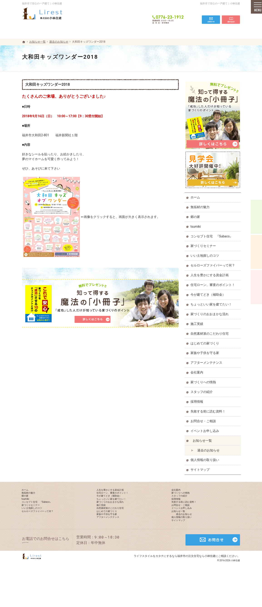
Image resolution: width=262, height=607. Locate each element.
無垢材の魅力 (200, 205)
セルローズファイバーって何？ (213, 263)
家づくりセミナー (204, 244)
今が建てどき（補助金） (208, 292)
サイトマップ (200, 468)
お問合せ (211, 16)
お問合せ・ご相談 (204, 419)
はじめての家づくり (205, 341)
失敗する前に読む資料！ (208, 409)
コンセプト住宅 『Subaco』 (212, 234)
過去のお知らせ (209, 448)
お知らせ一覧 (203, 438)
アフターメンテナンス (207, 361)
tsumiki (196, 224)
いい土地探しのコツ (205, 254)
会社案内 (197, 370)
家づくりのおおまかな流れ (210, 312)
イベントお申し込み (205, 429)
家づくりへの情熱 (204, 380)
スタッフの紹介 (202, 390)
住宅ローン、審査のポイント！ (213, 283)
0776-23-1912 (168, 16)
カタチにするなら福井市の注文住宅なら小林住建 (185, 585)
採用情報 (197, 399)
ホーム (196, 195)
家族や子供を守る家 (205, 351)
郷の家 (196, 215)
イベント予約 (256, 217)
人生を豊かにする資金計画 (210, 273)
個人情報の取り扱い (205, 458)
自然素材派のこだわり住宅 (210, 331)
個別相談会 (256, 252)
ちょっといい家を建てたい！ (212, 302)
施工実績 (197, 322)
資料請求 (231, 16)
